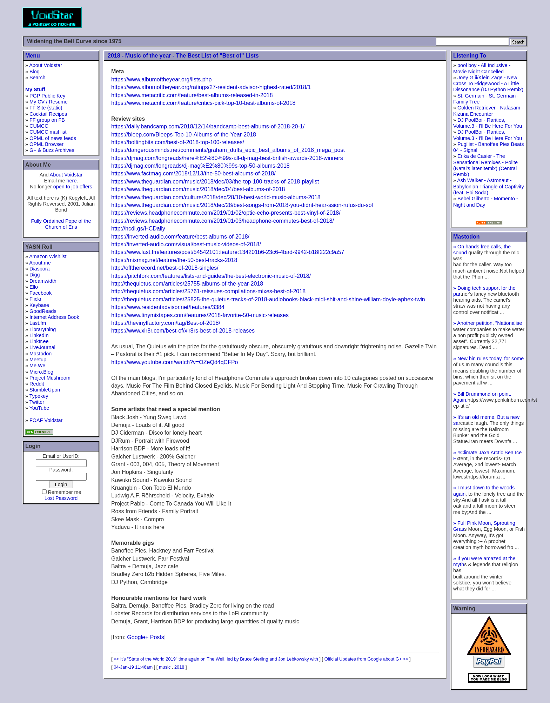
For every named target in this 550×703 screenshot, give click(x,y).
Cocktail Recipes (48, 114)
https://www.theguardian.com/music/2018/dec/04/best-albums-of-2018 (198, 189)
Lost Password (61, 498)
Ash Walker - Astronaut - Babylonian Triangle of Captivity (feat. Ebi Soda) (488, 186)
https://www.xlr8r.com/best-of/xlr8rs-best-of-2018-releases (183, 331)
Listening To (469, 56)
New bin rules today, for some (488, 358)
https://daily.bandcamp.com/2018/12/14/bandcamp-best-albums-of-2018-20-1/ (207, 126)
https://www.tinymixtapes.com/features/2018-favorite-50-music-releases (200, 315)
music (164, 667)
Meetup (37, 359)
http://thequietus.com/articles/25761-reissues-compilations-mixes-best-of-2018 (208, 291)
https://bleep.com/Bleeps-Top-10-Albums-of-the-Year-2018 (183, 135)
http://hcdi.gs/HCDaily (138, 229)
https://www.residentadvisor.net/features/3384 (167, 307)
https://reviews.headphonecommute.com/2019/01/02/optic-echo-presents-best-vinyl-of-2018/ (226, 213)
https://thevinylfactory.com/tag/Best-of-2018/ (165, 323)
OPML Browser (46, 144)
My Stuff (35, 89)
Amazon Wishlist (47, 256)
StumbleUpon (44, 390)
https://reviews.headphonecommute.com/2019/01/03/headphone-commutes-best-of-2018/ (222, 221)
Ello (33, 287)
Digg (34, 274)
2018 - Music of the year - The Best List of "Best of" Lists (183, 56)
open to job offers (72, 186)
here (72, 180)
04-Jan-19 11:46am (133, 667)
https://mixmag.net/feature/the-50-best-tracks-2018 (174, 260)
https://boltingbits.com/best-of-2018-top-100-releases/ (177, 142)
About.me (40, 263)
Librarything (42, 329)
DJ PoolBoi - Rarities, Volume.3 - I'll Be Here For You (487, 123)
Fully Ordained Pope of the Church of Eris (61, 224)
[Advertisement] (400, 17)
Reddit (36, 384)
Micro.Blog (41, 372)
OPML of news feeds (52, 138)
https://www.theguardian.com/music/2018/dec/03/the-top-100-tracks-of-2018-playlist (215, 182)
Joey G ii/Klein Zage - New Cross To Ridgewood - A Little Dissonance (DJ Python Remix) (488, 84)
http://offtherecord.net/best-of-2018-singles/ (165, 268)
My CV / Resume (48, 102)
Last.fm (37, 323)
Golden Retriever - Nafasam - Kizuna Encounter (488, 110)
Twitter (36, 402)
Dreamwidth (42, 281)
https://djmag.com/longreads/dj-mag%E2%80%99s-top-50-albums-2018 (200, 166)
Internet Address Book (54, 317)
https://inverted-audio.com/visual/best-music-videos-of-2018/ (186, 244)
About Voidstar (45, 65)
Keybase (39, 305)
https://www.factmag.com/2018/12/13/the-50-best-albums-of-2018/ (193, 173)
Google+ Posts (145, 637)
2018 (179, 667)
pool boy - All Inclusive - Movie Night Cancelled (481, 68)
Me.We (37, 365)
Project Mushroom (50, 378)
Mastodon (40, 353)
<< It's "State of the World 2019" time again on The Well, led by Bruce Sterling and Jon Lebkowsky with (216, 659)
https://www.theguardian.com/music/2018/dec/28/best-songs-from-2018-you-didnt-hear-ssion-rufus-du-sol (242, 205)
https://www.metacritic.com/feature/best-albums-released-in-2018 (192, 95)
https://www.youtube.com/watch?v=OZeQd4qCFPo (174, 362)
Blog (34, 71)
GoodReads (42, 311)
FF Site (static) (45, 108)
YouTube (39, 408)
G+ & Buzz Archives (51, 150)
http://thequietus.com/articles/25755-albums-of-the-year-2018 (187, 284)
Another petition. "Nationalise (487, 323)
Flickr (35, 299)
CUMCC (38, 126)
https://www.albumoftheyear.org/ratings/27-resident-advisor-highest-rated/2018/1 (211, 87)
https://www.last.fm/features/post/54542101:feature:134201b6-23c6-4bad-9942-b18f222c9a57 (227, 252)
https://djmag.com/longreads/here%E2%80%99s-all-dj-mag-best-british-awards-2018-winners (227, 158)
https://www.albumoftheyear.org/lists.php (161, 79)
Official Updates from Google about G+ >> (366, 659)
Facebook (40, 293)
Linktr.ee (38, 341)
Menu (32, 56)
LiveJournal (42, 347)
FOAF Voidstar (45, 420)
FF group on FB (47, 120)
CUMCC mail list (48, 132)
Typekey (38, 396)
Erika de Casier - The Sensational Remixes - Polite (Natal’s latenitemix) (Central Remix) (485, 165)
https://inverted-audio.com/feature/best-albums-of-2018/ (180, 237)
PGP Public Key (47, 96)
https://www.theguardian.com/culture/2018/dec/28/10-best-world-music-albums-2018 (216, 197)
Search (37, 77)
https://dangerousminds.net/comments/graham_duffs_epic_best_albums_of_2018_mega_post (228, 150)
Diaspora (39, 269)
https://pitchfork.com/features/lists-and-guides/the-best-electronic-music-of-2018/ (211, 276)
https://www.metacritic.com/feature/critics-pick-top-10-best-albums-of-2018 (203, 103)
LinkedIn (38, 335)
